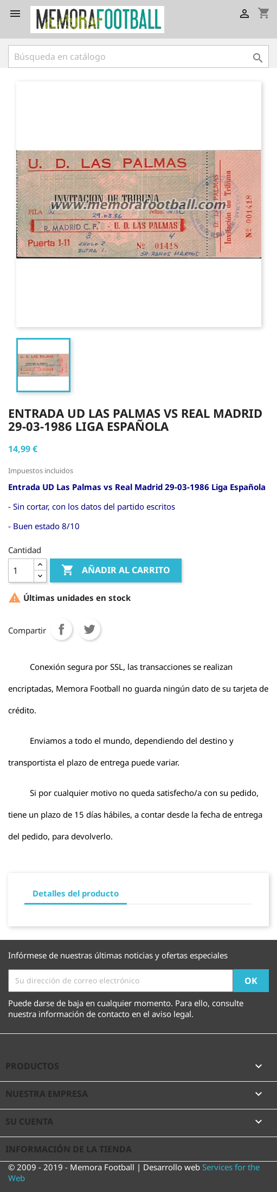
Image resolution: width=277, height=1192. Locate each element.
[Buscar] (138, 56)
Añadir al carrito (115, 570)
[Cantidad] (21, 570)
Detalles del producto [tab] (76, 893)
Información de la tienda (68, 1149)
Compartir (61, 629)
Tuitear (89, 629)
